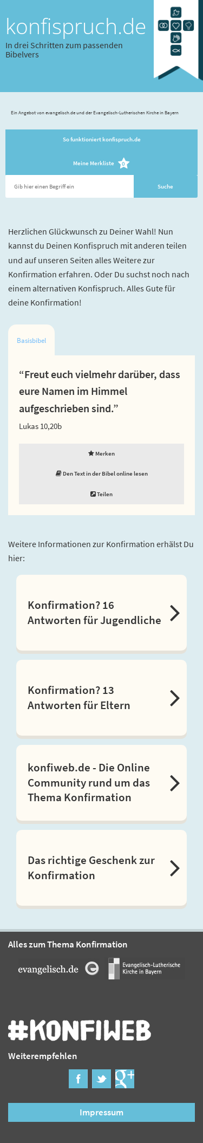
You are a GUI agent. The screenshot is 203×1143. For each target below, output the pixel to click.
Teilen (101, 494)
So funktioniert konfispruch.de (102, 139)
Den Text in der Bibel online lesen (102, 473)
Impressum (101, 1112)
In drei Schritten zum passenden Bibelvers (64, 49)
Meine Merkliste (101, 164)
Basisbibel (31, 340)
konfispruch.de (75, 26)
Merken (101, 453)
